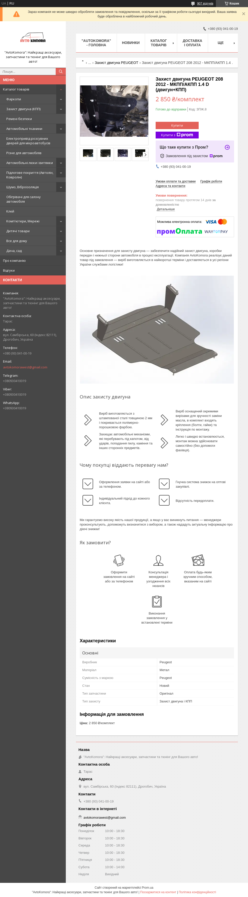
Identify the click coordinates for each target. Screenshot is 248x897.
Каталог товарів (16, 89)
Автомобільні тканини (24, 128)
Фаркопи (13, 99)
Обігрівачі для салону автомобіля (23, 199)
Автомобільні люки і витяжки (29, 162)
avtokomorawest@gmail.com (25, 367)
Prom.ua (147, 887)
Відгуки (9, 270)
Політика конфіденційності (197, 892)
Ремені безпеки (19, 118)
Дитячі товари (18, 231)
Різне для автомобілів (24, 153)
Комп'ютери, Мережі (22, 221)
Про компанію (14, 260)
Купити (177, 125)
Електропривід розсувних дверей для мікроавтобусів (28, 140)
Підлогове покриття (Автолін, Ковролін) (29, 174)
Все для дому (16, 241)
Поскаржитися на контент (158, 892)
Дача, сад (14, 250)
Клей (10, 211)
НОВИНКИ (131, 43)
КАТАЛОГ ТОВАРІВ (159, 43)
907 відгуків (205, 3)
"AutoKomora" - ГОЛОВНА (96, 43)
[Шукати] (61, 71)
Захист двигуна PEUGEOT (116, 63)
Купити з (177, 135)
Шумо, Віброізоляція (22, 187)
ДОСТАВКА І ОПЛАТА (192, 43)
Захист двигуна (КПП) (23, 109)
